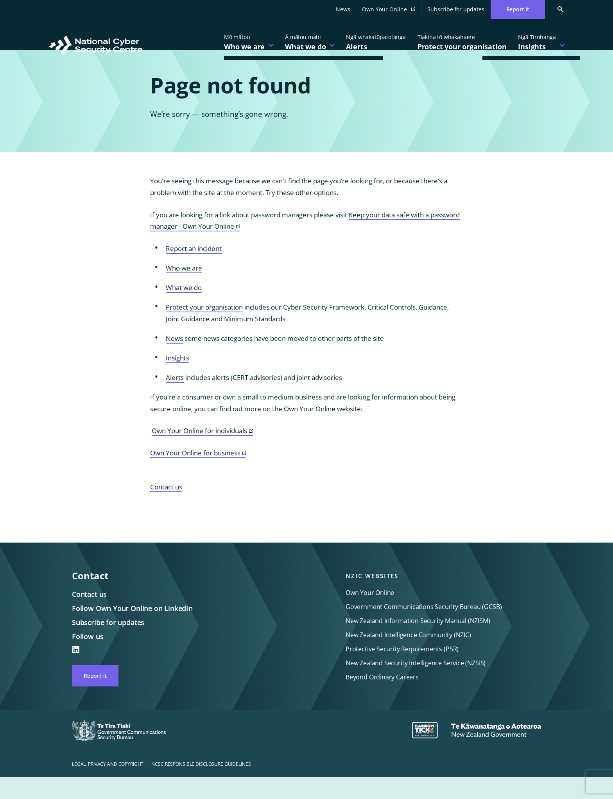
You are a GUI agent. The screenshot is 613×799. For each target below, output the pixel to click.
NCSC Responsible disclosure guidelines (201, 786)
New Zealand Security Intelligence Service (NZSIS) (416, 685)
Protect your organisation (204, 328)
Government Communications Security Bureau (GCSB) (424, 628)
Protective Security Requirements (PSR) (402, 670)
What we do (184, 309)
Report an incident (194, 270)
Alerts (175, 399)
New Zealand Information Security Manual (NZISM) (418, 642)
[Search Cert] (555, 9)
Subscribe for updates (455, 9)
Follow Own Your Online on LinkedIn (132, 630)
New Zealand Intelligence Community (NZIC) (408, 656)
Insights (177, 379)
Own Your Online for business (198, 475)
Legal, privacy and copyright (107, 786)
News (343, 9)
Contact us (166, 508)
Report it (95, 697)
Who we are (184, 289)
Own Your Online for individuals (202, 453)
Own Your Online (391, 11)
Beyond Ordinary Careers (382, 699)
